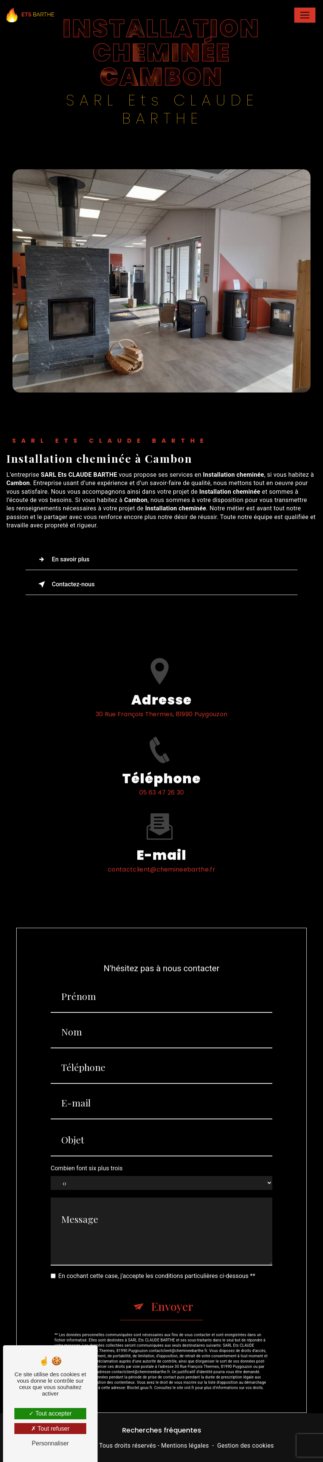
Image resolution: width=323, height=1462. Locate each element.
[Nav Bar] (304, 15)
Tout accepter (50, 1413)
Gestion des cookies (245, 1445)
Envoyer (172, 1288)
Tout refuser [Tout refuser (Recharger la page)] (50, 1428)
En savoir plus (62, 559)
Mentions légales (185, 1445)
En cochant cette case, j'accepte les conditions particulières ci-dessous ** (156, 1258)
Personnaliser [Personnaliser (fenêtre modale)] (50, 1443)
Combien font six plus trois (87, 1150)
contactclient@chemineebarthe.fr (161, 851)
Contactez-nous (65, 584)
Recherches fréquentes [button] (161, 1430)
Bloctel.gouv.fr (139, 1370)
